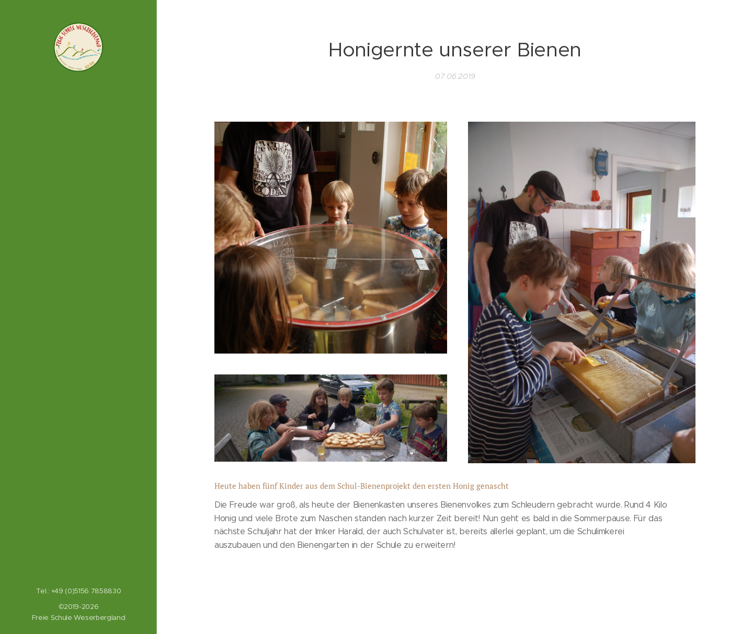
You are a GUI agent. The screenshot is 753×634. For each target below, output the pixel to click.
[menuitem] (78, 247)
